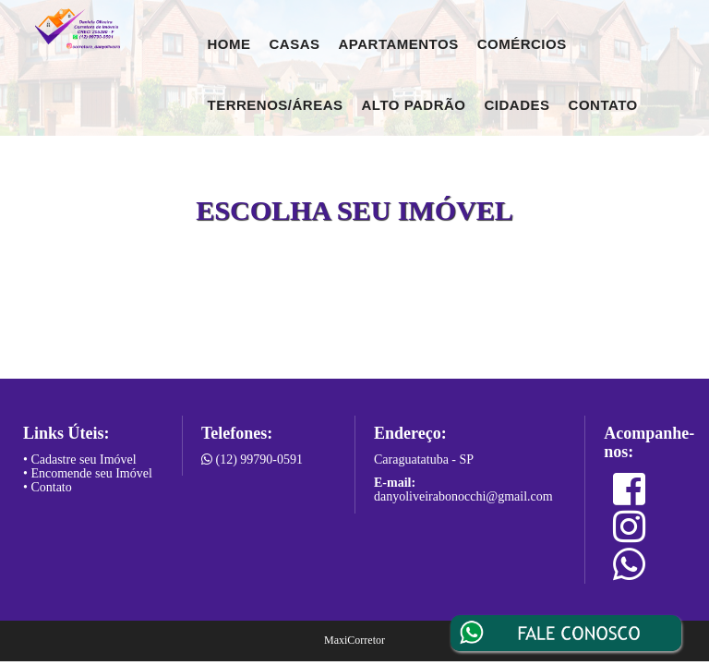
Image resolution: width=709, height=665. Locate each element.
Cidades (517, 105)
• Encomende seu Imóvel (87, 473)
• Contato (47, 487)
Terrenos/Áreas (275, 105)
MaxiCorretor (354, 640)
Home (229, 44)
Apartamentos (399, 44)
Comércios (522, 44)
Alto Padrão (414, 105)
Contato (603, 105)
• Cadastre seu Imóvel (80, 459)
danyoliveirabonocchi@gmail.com (463, 496)
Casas (295, 44)
